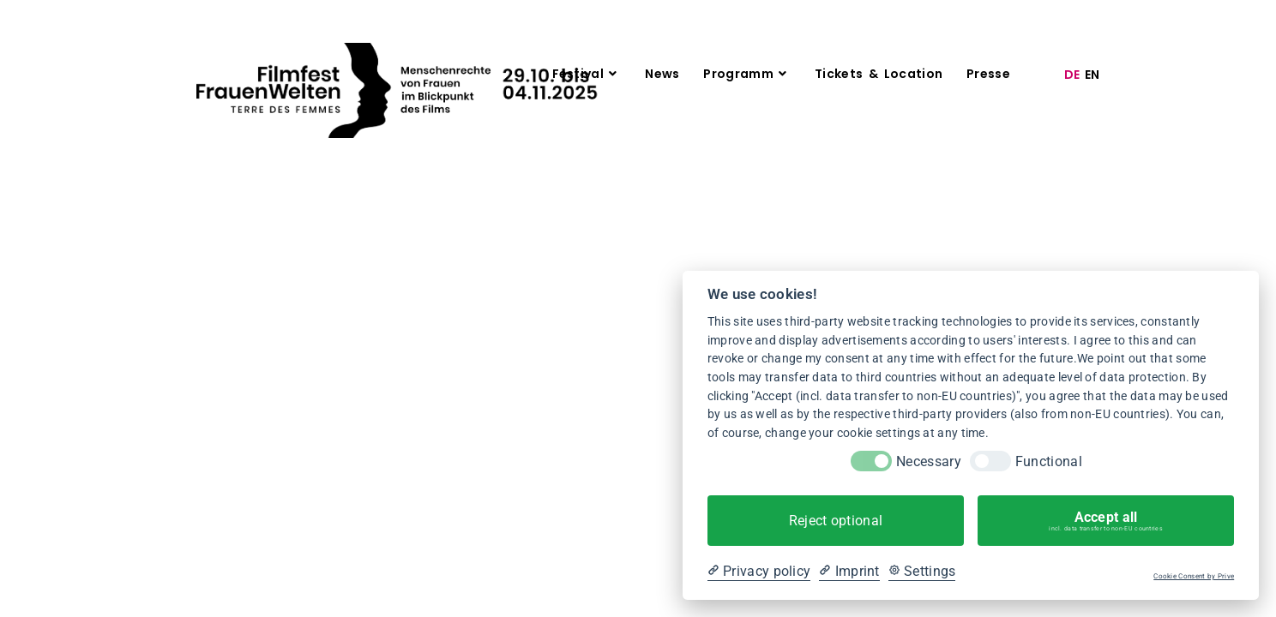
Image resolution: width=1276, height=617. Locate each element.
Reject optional (836, 520)
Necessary (928, 461)
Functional (1048, 461)
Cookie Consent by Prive (1193, 576)
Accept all (1106, 521)
